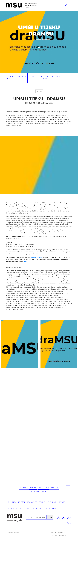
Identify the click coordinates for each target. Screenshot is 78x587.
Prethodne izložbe (45, 77)
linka (25, 261)
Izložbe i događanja (27, 502)
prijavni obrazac (36, 257)
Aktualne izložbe (10, 77)
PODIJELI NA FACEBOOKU (48, 487)
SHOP (47, 509)
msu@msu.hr (62, 535)
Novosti (61, 502)
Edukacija (12, 509)
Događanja (21, 76)
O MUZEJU (12, 502)
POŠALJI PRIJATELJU (27, 487)
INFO (54, 509)
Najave (33, 76)
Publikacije (56, 76)
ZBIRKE (42, 502)
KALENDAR (51, 502)
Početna (30, 39)
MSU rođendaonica (28, 509)
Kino (41, 509)
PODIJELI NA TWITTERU (38, 491)
